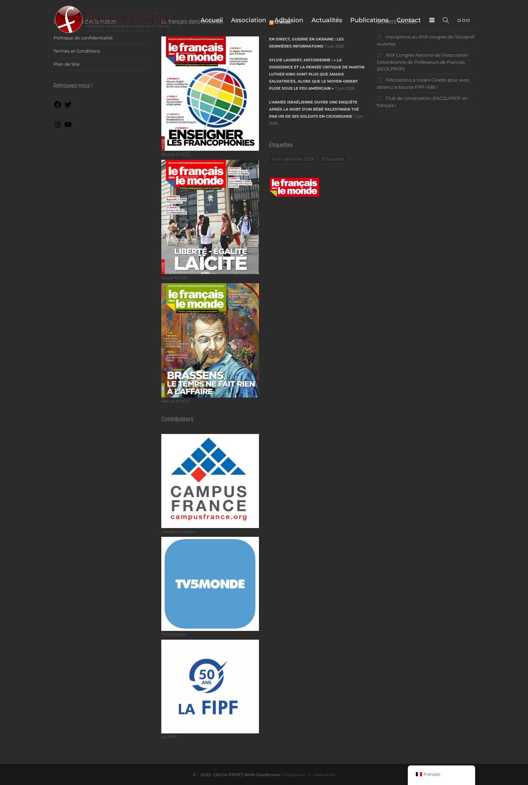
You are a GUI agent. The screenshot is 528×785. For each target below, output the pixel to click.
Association (248, 20)
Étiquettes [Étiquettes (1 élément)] (333, 159)
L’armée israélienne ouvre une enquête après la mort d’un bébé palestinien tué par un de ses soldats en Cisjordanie (314, 109)
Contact (409, 20)
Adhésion (288, 20)
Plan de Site (66, 64)
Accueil (211, 20)
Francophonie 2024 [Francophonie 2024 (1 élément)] (293, 159)
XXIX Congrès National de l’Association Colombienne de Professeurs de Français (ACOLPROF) (422, 61)
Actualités (326, 20)
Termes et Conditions (77, 51)
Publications (369, 20)
